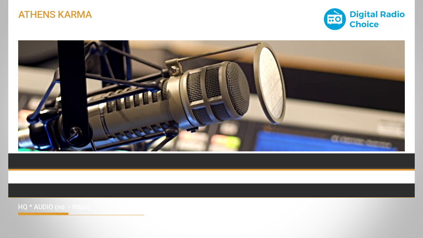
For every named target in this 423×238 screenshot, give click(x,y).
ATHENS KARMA (55, 14)
